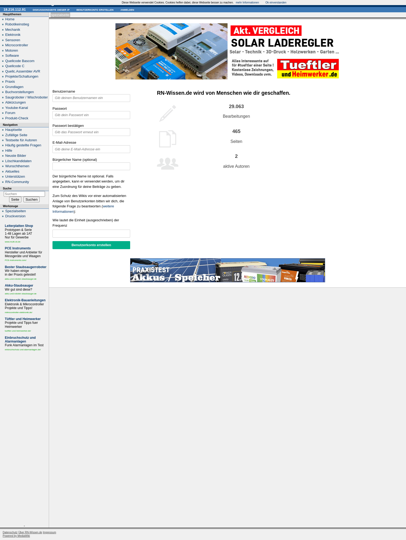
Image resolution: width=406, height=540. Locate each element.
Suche (7, 188)
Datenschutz (10, 532)
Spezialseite (60, 15)
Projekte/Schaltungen (22, 76)
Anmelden (127, 9)
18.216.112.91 (14, 9)
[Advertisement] (24, 438)
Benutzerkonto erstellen (94, 9)
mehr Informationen (247, 2)
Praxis (10, 81)
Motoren (11, 50)
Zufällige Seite (16, 135)
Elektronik (13, 35)
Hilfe (8, 151)
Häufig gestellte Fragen (23, 145)
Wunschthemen (17, 166)
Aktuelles (12, 171)
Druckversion (15, 216)
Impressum (49, 532)
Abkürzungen (15, 102)
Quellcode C (15, 66)
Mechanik (12, 30)
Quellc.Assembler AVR (22, 71)
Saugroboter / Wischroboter (26, 97)
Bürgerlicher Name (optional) (74, 160)
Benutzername (63, 91)
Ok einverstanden (275, 2)
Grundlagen (14, 87)
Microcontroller (16, 45)
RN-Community (17, 182)
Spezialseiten (15, 211)
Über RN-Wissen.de (30, 532)
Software (12, 56)
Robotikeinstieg (17, 24)
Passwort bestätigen (68, 126)
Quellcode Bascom (20, 61)
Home (10, 19)
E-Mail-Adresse (64, 142)
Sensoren (12, 40)
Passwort (59, 109)
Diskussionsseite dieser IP (51, 9)
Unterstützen (15, 176)
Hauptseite (13, 130)
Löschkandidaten (18, 161)
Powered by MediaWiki (16, 535)
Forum (10, 113)
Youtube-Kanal (16, 108)
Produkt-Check (16, 118)
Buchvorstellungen (19, 92)
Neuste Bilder (15, 156)
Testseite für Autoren (21, 140)
